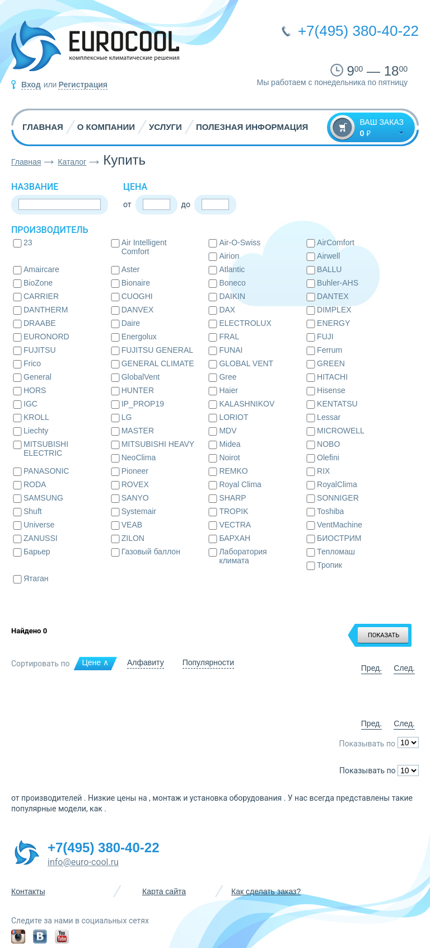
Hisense (331, 390)
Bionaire (135, 282)
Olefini (328, 457)
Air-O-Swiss (239, 242)
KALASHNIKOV (246, 403)
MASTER (137, 430)
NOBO (328, 444)
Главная (42, 127)
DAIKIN (232, 296)
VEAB (131, 524)
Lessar (328, 417)
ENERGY (333, 323)
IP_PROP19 (142, 403)
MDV (227, 430)
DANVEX (137, 309)
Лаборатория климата (243, 556)
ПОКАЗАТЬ (383, 635)
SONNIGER (338, 497)
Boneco (232, 282)
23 (28, 242)
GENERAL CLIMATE (157, 363)
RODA (35, 484)
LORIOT (233, 417)
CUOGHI (137, 296)
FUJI (325, 336)
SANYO (135, 497)
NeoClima (138, 457)
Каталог (72, 161)
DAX (227, 309)
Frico (32, 363)
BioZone (38, 282)
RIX (323, 470)
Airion (229, 255)
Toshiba (330, 511)
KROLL (36, 417)
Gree (227, 376)
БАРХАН (234, 538)
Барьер (37, 551)
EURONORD (46, 336)
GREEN (331, 363)
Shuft (33, 511)
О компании (106, 127)
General (38, 376)
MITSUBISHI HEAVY (157, 444)
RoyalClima (337, 484)
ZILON (132, 538)
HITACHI (332, 376)
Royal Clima (240, 484)
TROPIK (233, 511)
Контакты (28, 891)
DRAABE (40, 323)
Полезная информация (252, 127)
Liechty (36, 430)
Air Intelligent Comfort (144, 247)
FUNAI (230, 349)
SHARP (232, 497)
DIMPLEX (334, 309)
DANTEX (333, 296)
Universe (39, 524)
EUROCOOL (95, 50)
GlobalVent (140, 376)
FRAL (229, 336)
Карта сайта (164, 891)
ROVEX (135, 484)
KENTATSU (337, 403)
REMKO (233, 470)
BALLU (329, 269)
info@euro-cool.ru (83, 862)
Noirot (229, 457)
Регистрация (83, 84)
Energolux (139, 336)
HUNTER (137, 390)
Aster (130, 269)
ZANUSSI (41, 538)
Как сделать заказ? (266, 891)
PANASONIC (46, 470)
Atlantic (232, 269)
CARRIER (41, 296)
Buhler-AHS (337, 282)
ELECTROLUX (245, 323)
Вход (31, 84)
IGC (31, 403)
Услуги (165, 127)
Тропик (329, 565)
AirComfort (335, 242)
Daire (130, 323)
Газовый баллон (150, 551)
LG (126, 417)
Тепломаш (336, 551)
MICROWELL (340, 430)
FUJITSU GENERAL (157, 349)
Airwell (328, 255)
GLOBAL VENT (246, 363)
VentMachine (339, 524)
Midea (229, 444)
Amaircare (41, 269)
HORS (35, 390)
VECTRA (235, 524)
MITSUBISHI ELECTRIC (46, 448)
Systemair (138, 511)
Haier (228, 390)
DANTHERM (46, 309)
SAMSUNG (43, 497)
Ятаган (36, 578)
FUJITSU (40, 349)
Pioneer (134, 470)
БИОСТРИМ (339, 538)
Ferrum (329, 349)
